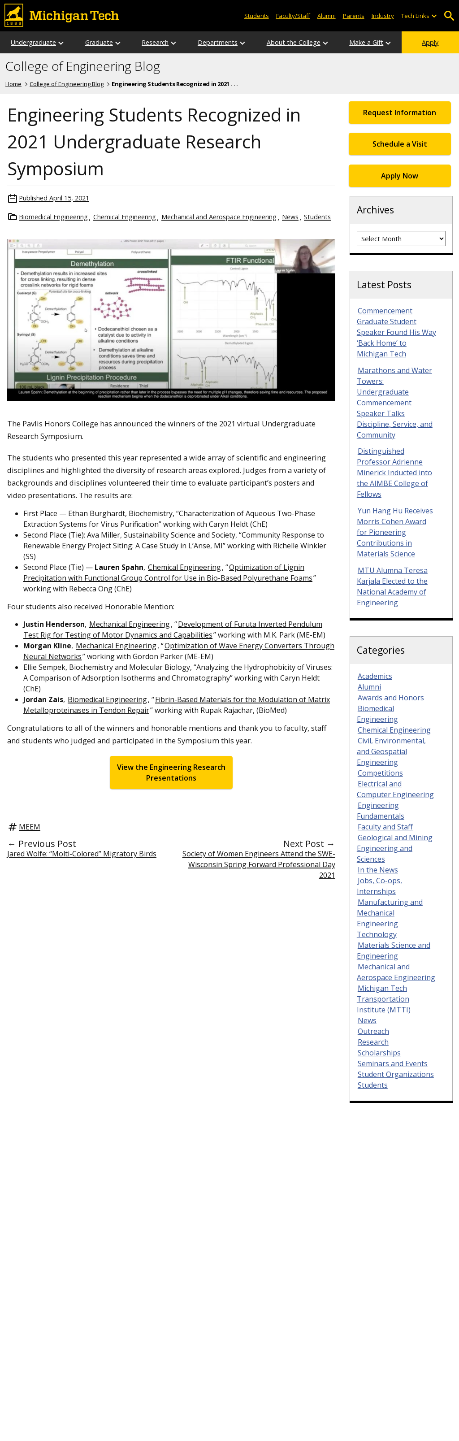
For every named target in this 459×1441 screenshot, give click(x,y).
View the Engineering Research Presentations (171, 772)
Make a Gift (366, 42)
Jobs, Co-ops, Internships (379, 886)
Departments (218, 42)
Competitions (380, 773)
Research (155, 42)
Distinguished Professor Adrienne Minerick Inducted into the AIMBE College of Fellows (394, 472)
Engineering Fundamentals (380, 810)
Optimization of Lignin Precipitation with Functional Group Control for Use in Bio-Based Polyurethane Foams (167, 572)
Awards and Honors (391, 698)
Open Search (448, 15)
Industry (383, 16)
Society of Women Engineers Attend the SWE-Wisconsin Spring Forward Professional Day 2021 (258, 864)
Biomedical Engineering (53, 217)
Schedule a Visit (399, 144)
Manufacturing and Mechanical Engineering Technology (390, 918)
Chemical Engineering (124, 217)
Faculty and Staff (385, 827)
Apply (430, 42)
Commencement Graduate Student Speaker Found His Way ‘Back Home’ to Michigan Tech (396, 332)
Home (13, 84)
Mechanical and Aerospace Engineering (219, 217)
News (290, 217)
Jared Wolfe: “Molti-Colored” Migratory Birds (81, 854)
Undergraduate (33, 42)
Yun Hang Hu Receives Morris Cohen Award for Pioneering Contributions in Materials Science (395, 532)
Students (256, 16)
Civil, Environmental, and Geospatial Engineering (391, 751)
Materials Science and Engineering (393, 950)
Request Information (399, 112)
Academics (375, 676)
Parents (353, 16)
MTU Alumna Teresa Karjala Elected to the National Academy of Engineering (392, 586)
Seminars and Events (393, 1063)
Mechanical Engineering (129, 624)
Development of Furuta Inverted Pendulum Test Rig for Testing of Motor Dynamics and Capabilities (172, 629)
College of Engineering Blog (82, 66)
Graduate (99, 42)
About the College (293, 42)
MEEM (29, 826)
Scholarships (379, 1053)
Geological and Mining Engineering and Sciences (395, 848)
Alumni (326, 16)
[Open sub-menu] (433, 16)
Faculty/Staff (293, 16)
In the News (378, 870)
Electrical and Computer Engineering (395, 789)
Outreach (373, 1031)
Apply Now (399, 176)
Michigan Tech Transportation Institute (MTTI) (384, 999)
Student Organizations (396, 1074)
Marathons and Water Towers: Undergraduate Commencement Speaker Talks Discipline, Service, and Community (395, 402)
